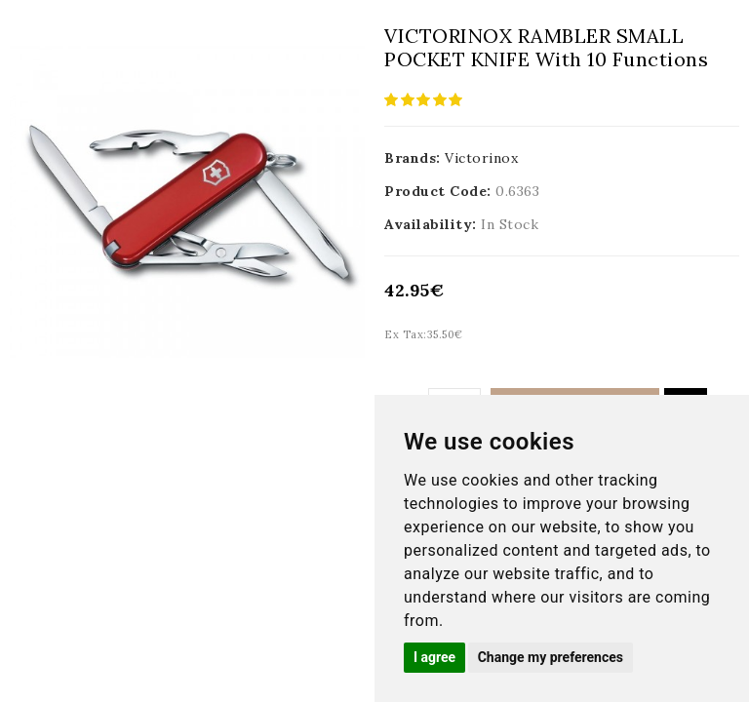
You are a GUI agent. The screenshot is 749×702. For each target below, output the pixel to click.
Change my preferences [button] (550, 657)
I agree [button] (434, 657)
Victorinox (481, 158)
